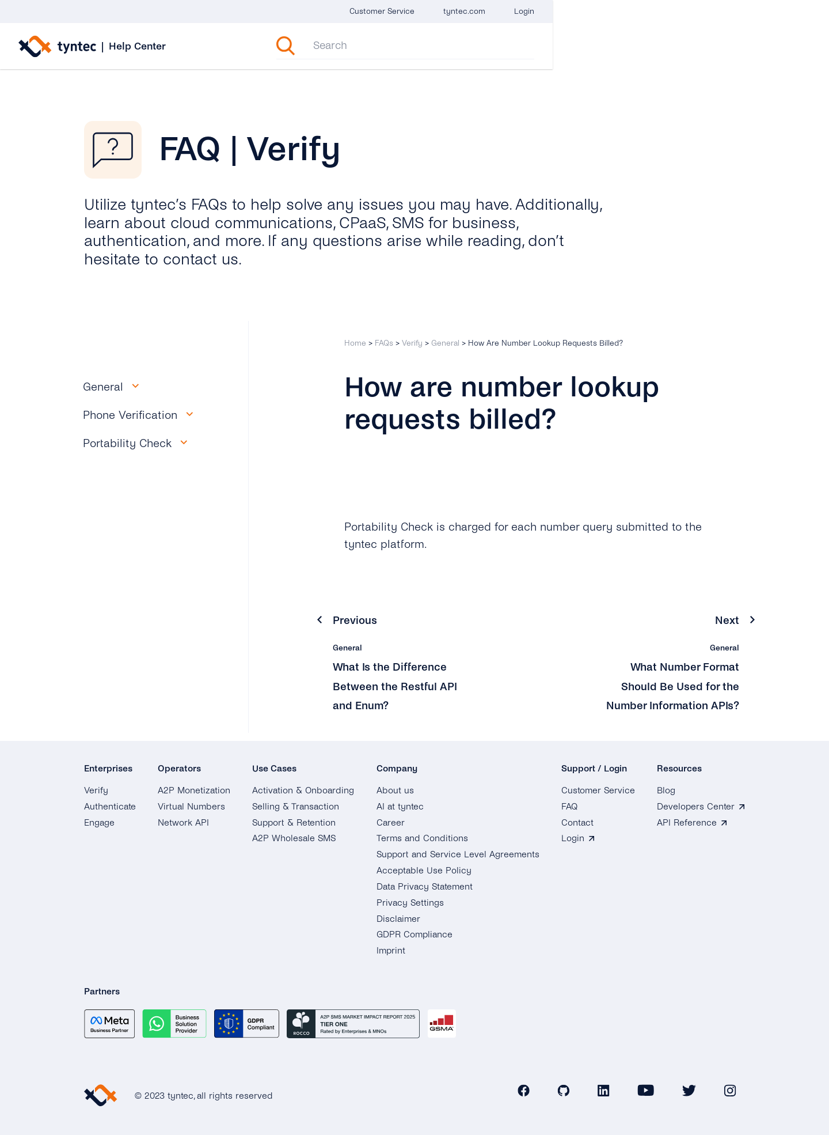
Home (355, 343)
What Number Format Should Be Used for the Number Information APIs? (669, 686)
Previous (355, 620)
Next (727, 620)
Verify (412, 343)
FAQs (384, 343)
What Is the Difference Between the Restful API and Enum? (396, 686)
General (445, 343)
